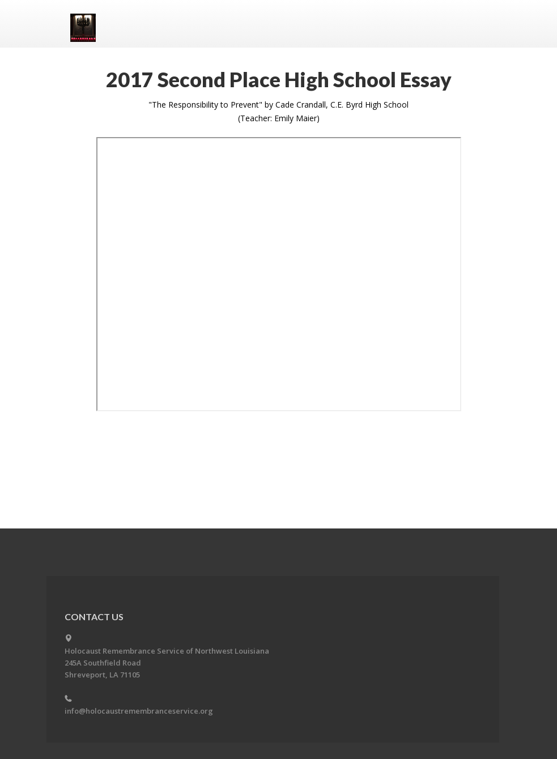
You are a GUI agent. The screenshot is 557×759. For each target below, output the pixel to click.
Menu (474, 24)
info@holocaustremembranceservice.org (139, 711)
